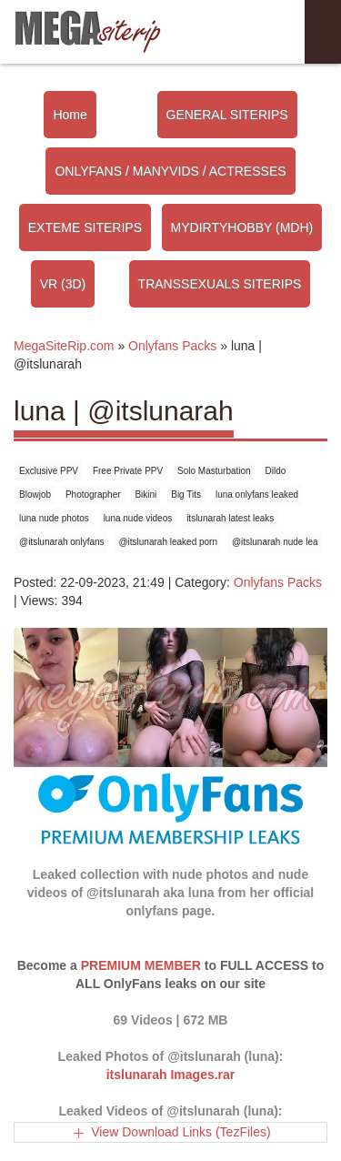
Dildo (276, 471)
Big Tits (186, 495)
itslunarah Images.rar (171, 1074)
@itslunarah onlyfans (62, 542)
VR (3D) (63, 284)
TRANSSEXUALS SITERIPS (220, 284)
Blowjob (35, 495)
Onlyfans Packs (278, 582)
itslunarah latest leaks (230, 518)
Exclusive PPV (48, 471)
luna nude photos (54, 518)
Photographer (93, 495)
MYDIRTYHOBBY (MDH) (242, 227)
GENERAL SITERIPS (227, 114)
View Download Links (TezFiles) (180, 1132)
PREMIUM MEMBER (141, 965)
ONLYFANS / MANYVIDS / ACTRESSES (170, 171)
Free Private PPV (128, 471)
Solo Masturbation (214, 471)
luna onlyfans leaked (257, 495)
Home (69, 114)
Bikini (145, 495)
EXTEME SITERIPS (85, 227)
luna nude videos (138, 518)
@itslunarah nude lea (275, 542)
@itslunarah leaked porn (167, 542)
